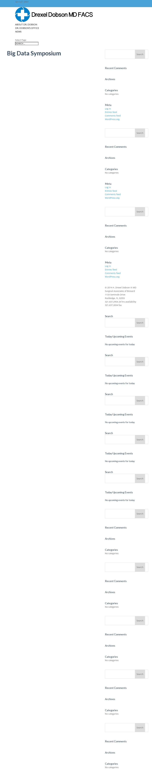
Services (19, 5)
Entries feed (111, 112)
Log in (108, 108)
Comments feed (113, 115)
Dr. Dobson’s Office (27, 28)
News (18, 31)
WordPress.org (112, 119)
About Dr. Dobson (26, 24)
